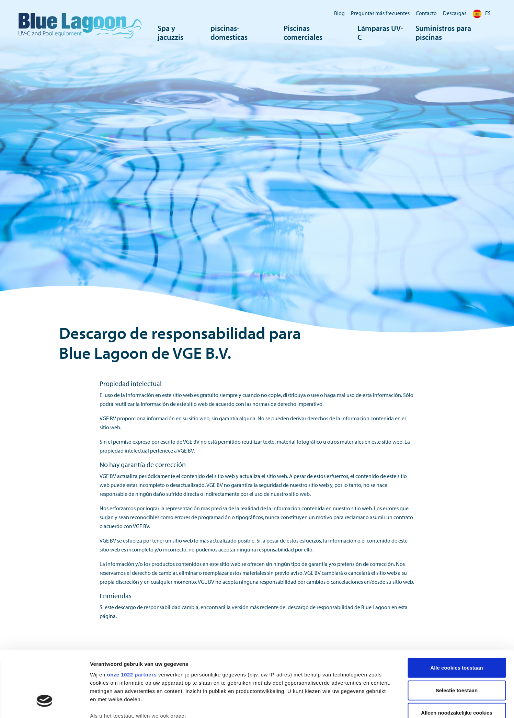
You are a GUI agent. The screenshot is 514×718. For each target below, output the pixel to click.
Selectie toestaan (457, 635)
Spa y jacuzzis (170, 33)
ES (481, 13)
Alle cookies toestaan (456, 613)
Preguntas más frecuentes (380, 13)
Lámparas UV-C (380, 33)
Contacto (426, 13)
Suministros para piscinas (443, 33)
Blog (339, 13)
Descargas (454, 13)
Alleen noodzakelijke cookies (456, 658)
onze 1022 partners (132, 620)
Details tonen (371, 704)
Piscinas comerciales (303, 33)
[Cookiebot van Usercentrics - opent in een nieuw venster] (44, 704)
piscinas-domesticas (229, 33)
